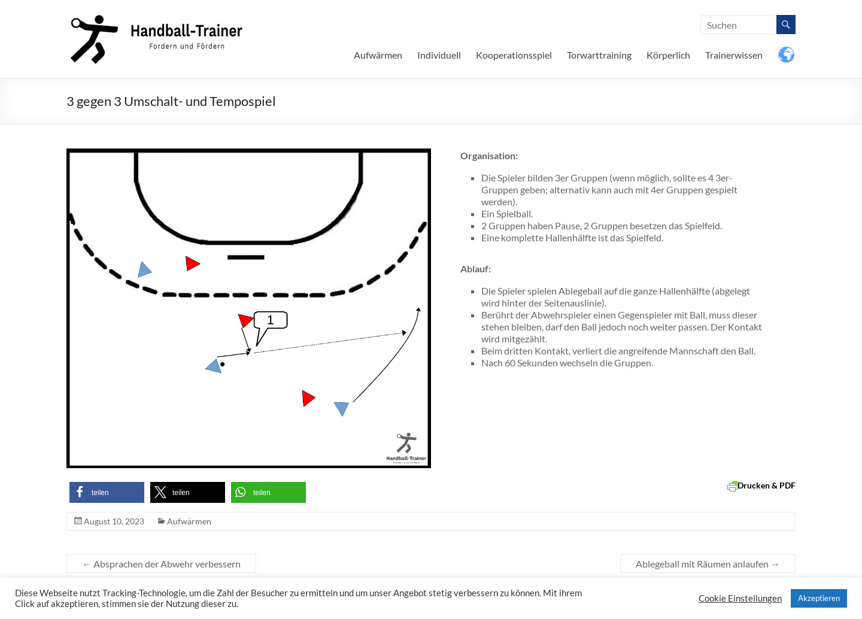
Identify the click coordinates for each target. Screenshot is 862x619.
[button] (106, 492)
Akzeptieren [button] (819, 598)
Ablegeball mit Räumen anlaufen (708, 563)
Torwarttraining (599, 54)
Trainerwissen (734, 54)
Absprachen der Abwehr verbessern (161, 563)
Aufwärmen (378, 54)
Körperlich (668, 54)
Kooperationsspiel (514, 54)
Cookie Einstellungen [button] (740, 598)
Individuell (439, 54)
